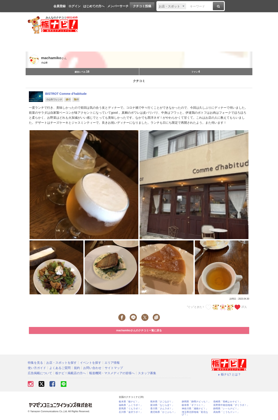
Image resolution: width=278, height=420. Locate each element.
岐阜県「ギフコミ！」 (194, 405)
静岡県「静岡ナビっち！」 (196, 401)
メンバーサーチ (118, 6)
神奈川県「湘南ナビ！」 (195, 408)
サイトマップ (114, 368)
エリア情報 (112, 362)
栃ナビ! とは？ (229, 374)
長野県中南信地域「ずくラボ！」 (231, 405)
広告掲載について (40, 373)
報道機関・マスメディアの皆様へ (112, 373)
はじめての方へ (93, 6)
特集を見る (35, 362)
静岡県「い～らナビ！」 (226, 408)
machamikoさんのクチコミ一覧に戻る (139, 330)
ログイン (74, 6)
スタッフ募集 (147, 373)
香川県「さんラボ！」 (162, 408)
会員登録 (59, 6)
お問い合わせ (92, 368)
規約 (77, 368)
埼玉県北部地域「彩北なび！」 (195, 413)
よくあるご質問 (60, 368)
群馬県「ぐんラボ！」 (131, 408)
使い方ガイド (37, 368)
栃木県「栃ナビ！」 (129, 401)
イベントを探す (90, 362)
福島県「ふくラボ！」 (131, 405)
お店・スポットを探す (61, 362)
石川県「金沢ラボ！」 (131, 412)
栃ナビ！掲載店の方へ (70, 373)
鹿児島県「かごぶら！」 (163, 412)
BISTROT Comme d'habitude (66, 93)
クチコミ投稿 (142, 6)
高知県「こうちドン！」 (226, 412)
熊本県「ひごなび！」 (162, 401)
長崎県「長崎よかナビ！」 (227, 401)
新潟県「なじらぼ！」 (162, 405)
